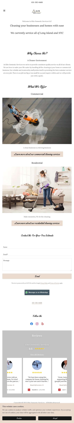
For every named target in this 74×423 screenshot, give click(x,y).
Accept (55, 418)
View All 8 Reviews (37, 355)
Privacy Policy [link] (44, 283)
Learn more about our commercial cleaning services (37, 154)
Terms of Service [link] (54, 283)
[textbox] (37, 246)
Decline (19, 418)
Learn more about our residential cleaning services (37, 223)
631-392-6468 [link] (37, 2)
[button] (7, 10)
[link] (37, 10)
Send (37, 276)
